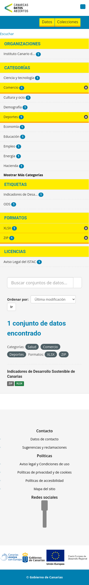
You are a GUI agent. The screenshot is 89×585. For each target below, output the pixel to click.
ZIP (10, 383)
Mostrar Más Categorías (23, 175)
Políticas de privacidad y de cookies (44, 472)
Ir (11, 306)
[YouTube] (45, 522)
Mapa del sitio (44, 489)
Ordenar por (17, 299)
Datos (47, 21)
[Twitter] (45, 514)
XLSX (19, 383)
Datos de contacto (44, 439)
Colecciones (67, 21)
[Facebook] (44, 505)
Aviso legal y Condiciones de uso (45, 464)
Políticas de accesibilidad (44, 480)
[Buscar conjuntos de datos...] (40, 282)
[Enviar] (77, 282)
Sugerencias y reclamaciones (44, 447)
